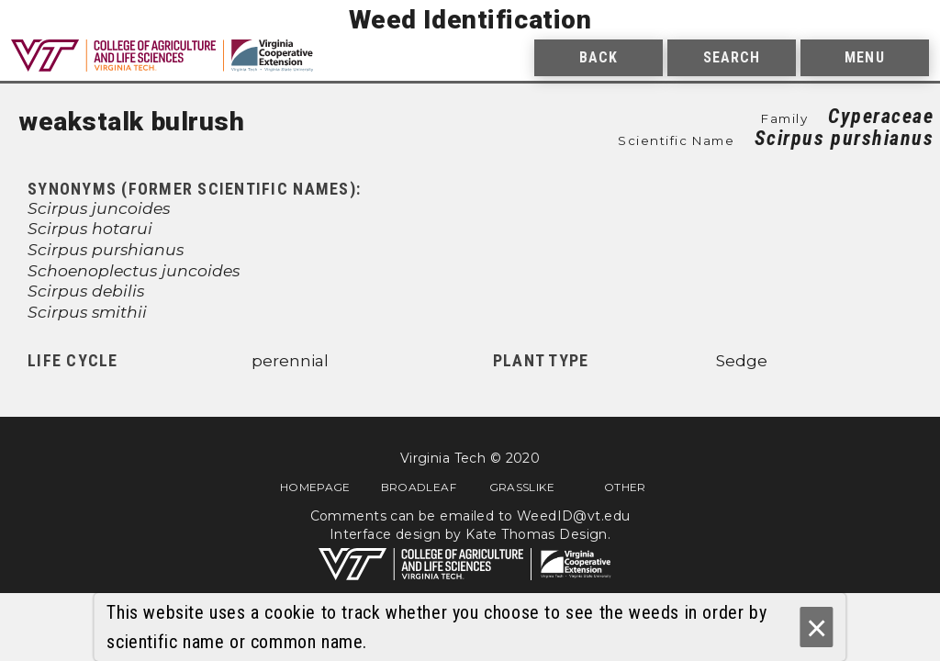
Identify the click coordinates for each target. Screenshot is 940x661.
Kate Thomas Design (536, 534)
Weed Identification (470, 20)
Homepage (315, 486)
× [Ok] (816, 627)
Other (625, 486)
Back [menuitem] (598, 57)
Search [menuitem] (732, 57)
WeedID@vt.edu (573, 516)
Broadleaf (418, 486)
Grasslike (521, 486)
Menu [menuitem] (864, 57)
